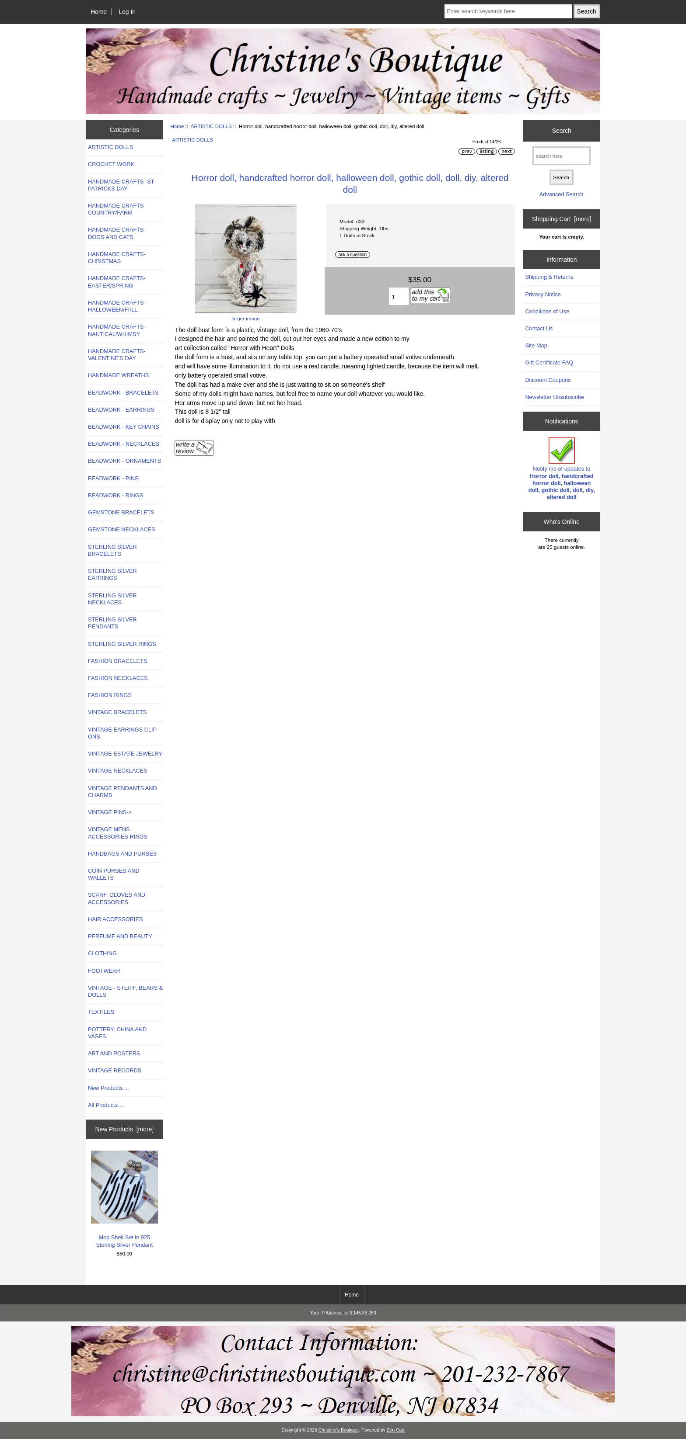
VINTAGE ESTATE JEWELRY (125, 753)
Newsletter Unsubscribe (554, 397)
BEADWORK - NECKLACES (123, 443)
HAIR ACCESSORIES (115, 919)
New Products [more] (124, 1129)
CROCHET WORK (111, 164)
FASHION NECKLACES (118, 678)
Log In (127, 11)
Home (99, 11)
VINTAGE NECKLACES (117, 770)
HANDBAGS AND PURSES (122, 853)
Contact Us (539, 328)
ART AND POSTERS (114, 1053)
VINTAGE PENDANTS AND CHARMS (122, 791)
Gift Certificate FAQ (549, 362)
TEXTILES (101, 1012)
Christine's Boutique (338, 1430)
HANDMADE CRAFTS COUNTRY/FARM (116, 209)
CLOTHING (102, 953)
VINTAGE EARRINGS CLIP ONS (122, 733)
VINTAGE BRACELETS (117, 712)
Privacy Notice (542, 294)
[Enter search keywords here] (507, 11)
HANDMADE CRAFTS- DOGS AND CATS (117, 233)
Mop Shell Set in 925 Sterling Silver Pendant (124, 1199)
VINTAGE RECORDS (114, 1070)
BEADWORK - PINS (113, 478)
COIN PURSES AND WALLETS (114, 874)
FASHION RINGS (110, 695)
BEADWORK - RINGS (115, 495)
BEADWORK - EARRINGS (121, 409)
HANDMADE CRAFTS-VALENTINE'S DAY (117, 354)
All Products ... (106, 1105)
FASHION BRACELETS (117, 661)
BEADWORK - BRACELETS (123, 392)
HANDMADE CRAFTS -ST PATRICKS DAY (121, 185)
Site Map (536, 345)
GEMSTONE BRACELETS (121, 512)
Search (561, 130)
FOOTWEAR (104, 970)
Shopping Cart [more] (562, 218)
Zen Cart (396, 1430)
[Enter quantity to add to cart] (399, 296)
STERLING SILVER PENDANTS (112, 623)
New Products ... (108, 1088)
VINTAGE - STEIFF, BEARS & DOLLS (125, 991)
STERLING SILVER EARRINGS (112, 574)
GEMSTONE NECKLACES (121, 529)
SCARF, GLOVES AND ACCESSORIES (116, 898)
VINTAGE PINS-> (110, 812)
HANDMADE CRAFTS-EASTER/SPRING (117, 281)
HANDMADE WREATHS (118, 375)
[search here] (561, 155)
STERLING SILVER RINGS (122, 644)
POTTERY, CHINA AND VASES (117, 1033)
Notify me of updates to (561, 468)
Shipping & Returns (549, 277)
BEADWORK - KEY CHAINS (123, 426)
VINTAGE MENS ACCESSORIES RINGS (117, 832)
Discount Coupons (547, 380)
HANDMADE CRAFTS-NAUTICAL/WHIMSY (117, 330)
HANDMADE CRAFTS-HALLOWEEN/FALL (117, 306)
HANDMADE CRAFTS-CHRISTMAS (117, 257)
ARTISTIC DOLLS (211, 126)
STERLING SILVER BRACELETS (112, 550)
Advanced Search (561, 194)
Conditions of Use (547, 311)
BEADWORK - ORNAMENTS (124, 461)
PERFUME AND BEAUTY (120, 936)
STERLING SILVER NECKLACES (112, 599)
